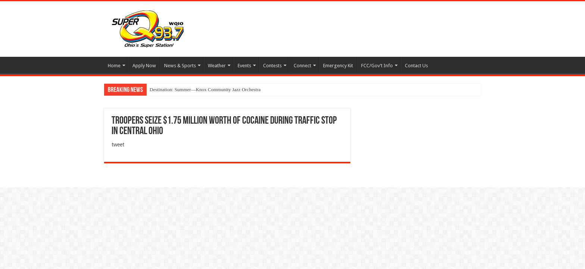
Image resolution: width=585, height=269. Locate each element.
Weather (217, 65)
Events (244, 65)
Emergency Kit (338, 65)
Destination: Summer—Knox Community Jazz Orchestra (205, 89)
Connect (302, 65)
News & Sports (180, 65)
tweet (118, 145)
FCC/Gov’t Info (377, 65)
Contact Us (416, 65)
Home (114, 65)
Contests (272, 65)
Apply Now (144, 65)
